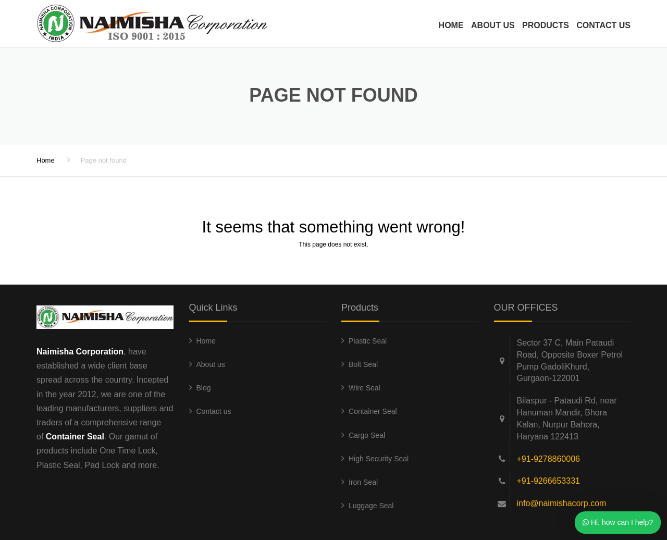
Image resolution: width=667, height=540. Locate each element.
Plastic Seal (368, 341)
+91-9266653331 (548, 480)
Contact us (603, 25)
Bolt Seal (363, 364)
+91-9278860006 (548, 459)
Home (451, 25)
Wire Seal (364, 388)
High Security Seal (379, 459)
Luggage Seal (371, 505)
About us (493, 25)
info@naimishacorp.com (562, 503)
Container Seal (373, 411)
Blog (203, 388)
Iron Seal (363, 482)
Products (545, 25)
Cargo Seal (367, 435)
